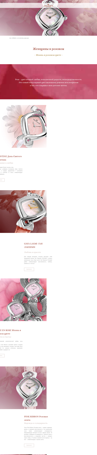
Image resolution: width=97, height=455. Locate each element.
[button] (1, 2)
